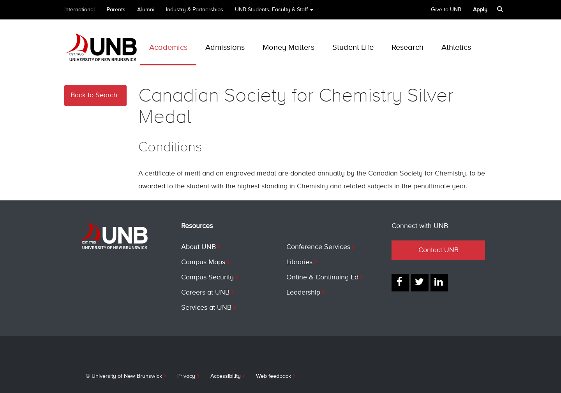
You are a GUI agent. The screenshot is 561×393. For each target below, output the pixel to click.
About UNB (198, 247)
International (79, 9)
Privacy (186, 376)
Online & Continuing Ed (322, 277)
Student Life (353, 48)
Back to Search (94, 95)
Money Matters (288, 48)
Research (407, 48)
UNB (274, 12)
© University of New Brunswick (124, 376)
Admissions (225, 48)
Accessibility (225, 376)
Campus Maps (203, 262)
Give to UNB (446, 9)
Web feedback (273, 376)
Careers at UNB (205, 292)
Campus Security (207, 277)
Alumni (145, 9)
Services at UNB (206, 307)
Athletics (456, 48)
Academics (168, 48)
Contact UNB (438, 250)
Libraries (299, 262)
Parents (116, 9)
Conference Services (318, 247)
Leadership (303, 292)
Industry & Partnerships (194, 9)
